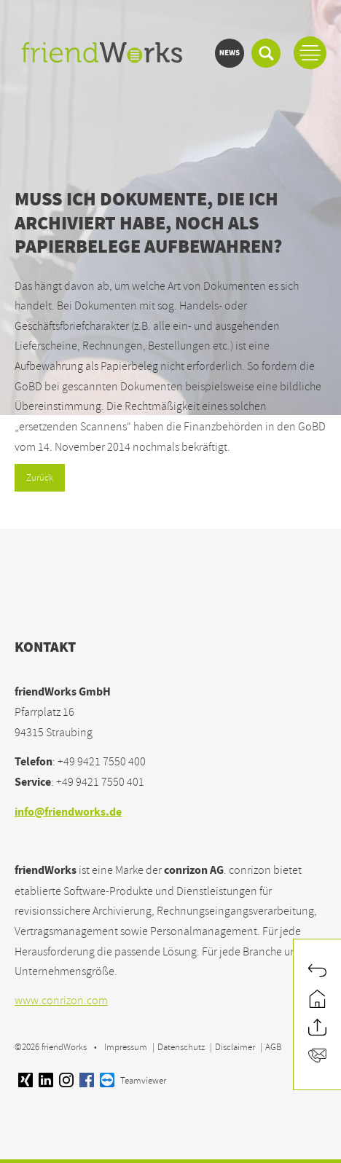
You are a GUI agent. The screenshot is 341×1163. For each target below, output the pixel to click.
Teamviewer (133, 1081)
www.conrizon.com (61, 1000)
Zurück (39, 478)
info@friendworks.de (68, 813)
